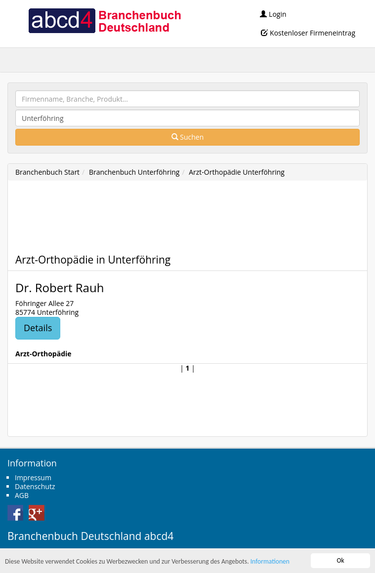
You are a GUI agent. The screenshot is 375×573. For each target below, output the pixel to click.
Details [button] (38, 328)
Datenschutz (35, 486)
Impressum (33, 477)
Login (273, 14)
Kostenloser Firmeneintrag (308, 33)
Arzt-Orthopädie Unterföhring (237, 172)
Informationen (270, 561)
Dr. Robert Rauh (59, 287)
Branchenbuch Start (47, 172)
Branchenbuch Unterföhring (134, 172)
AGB (22, 495)
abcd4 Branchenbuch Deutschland (104, 20)
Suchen (187, 137)
